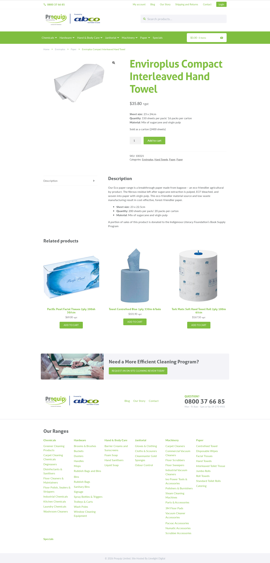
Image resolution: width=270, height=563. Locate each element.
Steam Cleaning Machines (174, 495)
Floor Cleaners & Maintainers (53, 480)
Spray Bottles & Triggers (88, 497)
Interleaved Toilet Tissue (210, 466)
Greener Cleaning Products (53, 448)
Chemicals (48, 38)
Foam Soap (111, 455)
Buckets (79, 451)
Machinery (128, 38)
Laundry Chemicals (54, 506)
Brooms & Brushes (85, 446)
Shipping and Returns (186, 4)
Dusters (78, 456)
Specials (158, 38)
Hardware (66, 38)
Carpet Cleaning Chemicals (53, 457)
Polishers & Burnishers (179, 488)
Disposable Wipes (207, 451)
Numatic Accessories (178, 528)
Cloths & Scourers (146, 451)
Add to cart (154, 140)
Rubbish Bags (82, 482)
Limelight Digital (156, 558)
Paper (143, 38)
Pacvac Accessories (177, 523)
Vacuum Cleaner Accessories (175, 515)
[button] (113, 62)
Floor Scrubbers (175, 460)
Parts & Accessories (177, 502)
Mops (77, 466)
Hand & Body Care (88, 38)
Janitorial (110, 38)
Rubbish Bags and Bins (87, 471)
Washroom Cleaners (55, 511)
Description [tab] (50, 181)
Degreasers (50, 464)
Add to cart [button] (71, 325)
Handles (79, 461)
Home (46, 49)
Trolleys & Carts (83, 502)
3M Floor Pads (174, 508)
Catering (201, 486)
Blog (152, 4)
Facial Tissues (204, 456)
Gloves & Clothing (146, 446)
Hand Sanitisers (114, 460)
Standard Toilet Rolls (208, 481)
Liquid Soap (112, 465)
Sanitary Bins (82, 487)
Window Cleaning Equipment (85, 514)
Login (221, 4)
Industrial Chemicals (55, 496)
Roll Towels (203, 476)
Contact (207, 4)
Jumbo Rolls (203, 471)
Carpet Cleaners (175, 446)
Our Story (165, 4)
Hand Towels (161, 159)
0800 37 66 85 (54, 4)
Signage (78, 492)
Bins (76, 477)
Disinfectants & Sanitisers (52, 471)
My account (139, 4)
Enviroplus (60, 49)
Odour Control (144, 465)
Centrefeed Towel (206, 446)
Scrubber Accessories (178, 533)
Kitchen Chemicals (54, 501)
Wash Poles (81, 507)
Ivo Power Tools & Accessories (176, 481)
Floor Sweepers (174, 465)
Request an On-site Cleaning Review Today (138, 370)
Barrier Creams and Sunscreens (116, 448)
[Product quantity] (135, 140)
